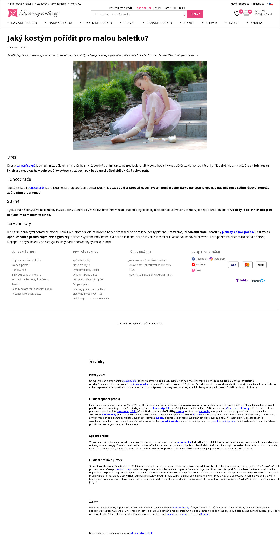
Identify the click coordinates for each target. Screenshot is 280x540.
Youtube (201, 264)
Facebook (201, 258)
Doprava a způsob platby (26, 260)
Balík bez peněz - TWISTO (27, 274)
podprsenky (109, 414)
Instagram (220, 258)
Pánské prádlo (159, 22)
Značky (257, 22)
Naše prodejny (81, 265)
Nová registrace (240, 3)
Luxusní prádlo (162, 408)
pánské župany (180, 507)
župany (160, 417)
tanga (180, 411)
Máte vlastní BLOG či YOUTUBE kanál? (151, 274)
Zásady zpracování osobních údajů (32, 288)
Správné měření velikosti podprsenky (150, 265)
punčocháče (36, 188)
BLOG (132, 269)
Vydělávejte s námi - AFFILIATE (91, 298)
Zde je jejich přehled (141, 532)
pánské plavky (139, 384)
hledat (195, 14)
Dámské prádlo (24, 22)
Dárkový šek (19, 269)
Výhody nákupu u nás (85, 274)
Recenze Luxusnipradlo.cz (26, 293)
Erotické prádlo (98, 22)
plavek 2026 (129, 380)
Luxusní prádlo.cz (32, 12)
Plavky (129, 22)
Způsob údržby (81, 260)
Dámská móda (60, 22)
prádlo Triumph (124, 469)
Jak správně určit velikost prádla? (147, 260)
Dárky (234, 22)
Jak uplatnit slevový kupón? (88, 279)
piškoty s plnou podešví (238, 232)
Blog (198, 270)
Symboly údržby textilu (86, 269)
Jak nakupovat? (20, 265)
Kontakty (76, 3)
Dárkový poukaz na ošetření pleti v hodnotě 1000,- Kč (89, 291)
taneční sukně (26, 166)
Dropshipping (80, 284)
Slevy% (211, 22)
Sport (189, 22)
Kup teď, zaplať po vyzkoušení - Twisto (30, 282)
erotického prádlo (126, 411)
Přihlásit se (258, 3)
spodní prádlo (170, 421)
